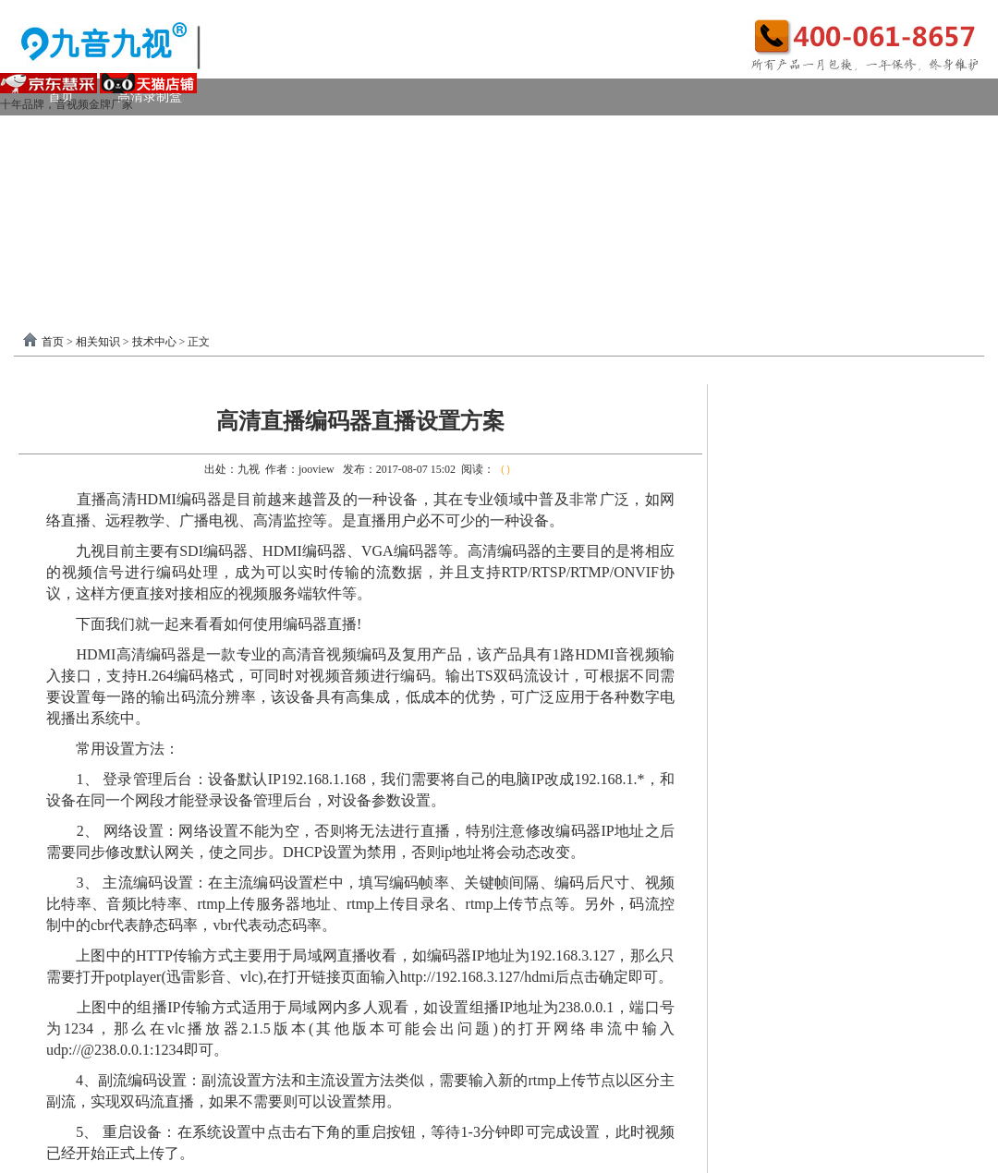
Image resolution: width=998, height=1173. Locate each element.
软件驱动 (74, 244)
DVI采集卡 (568, 133)
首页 (53, 341)
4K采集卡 (779, 133)
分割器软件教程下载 (122, 281)
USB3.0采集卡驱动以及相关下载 (421, 244)
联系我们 (924, 244)
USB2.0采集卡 (890, 133)
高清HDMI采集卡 (444, 133)
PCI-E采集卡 (315, 133)
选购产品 (290, 207)
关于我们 (829, 244)
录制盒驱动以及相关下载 (214, 244)
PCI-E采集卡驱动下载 (617, 244)
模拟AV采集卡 (104, 170)
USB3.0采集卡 (196, 133)
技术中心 (154, 341)
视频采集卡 (80, 133)
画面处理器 (188, 207)
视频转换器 (80, 207)
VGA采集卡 (675, 133)
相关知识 (98, 341)
